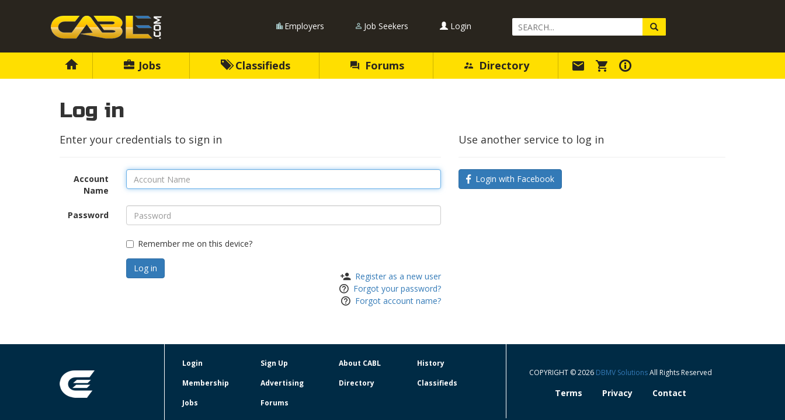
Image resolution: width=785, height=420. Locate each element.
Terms (568, 392)
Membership (205, 383)
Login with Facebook (510, 178)
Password (88, 214)
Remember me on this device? (189, 243)
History (430, 363)
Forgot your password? (397, 288)
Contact (669, 392)
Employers (304, 26)
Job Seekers (386, 26)
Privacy (617, 392)
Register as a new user (398, 276)
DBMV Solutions (622, 372)
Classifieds (255, 65)
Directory (496, 65)
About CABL (360, 363)
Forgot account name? (398, 300)
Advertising (282, 383)
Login (455, 26)
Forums (377, 65)
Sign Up (274, 363)
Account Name (91, 184)
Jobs (142, 65)
